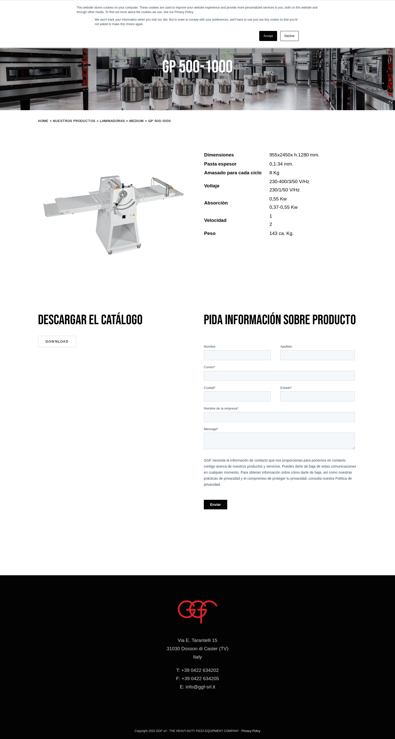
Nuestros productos (74, 121)
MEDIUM (136, 121)
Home (43, 121)
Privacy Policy (251, 731)
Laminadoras (112, 121)
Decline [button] (289, 36)
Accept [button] (268, 36)
